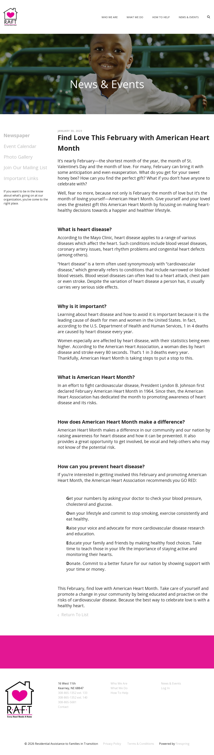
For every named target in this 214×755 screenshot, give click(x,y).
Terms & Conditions (140, 744)
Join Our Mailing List (25, 167)
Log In (165, 688)
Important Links (21, 178)
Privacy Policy (112, 744)
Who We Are (110, 17)
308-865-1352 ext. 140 (72, 697)
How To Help (161, 17)
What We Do (135, 17)
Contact (63, 707)
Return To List (74, 614)
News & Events (189, 17)
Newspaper (17, 135)
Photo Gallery (18, 157)
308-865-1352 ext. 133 (72, 693)
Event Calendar (20, 146)
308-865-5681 (67, 702)
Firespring (183, 744)
